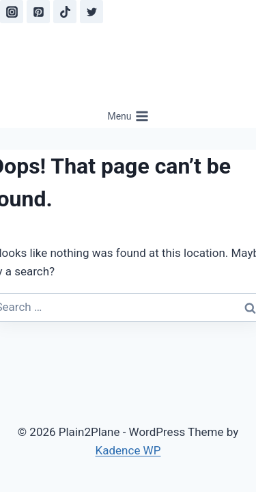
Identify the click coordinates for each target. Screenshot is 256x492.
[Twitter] (91, 11)
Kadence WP (128, 450)
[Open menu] (128, 116)
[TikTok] (64, 11)
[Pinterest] (38, 11)
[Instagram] (11, 11)
